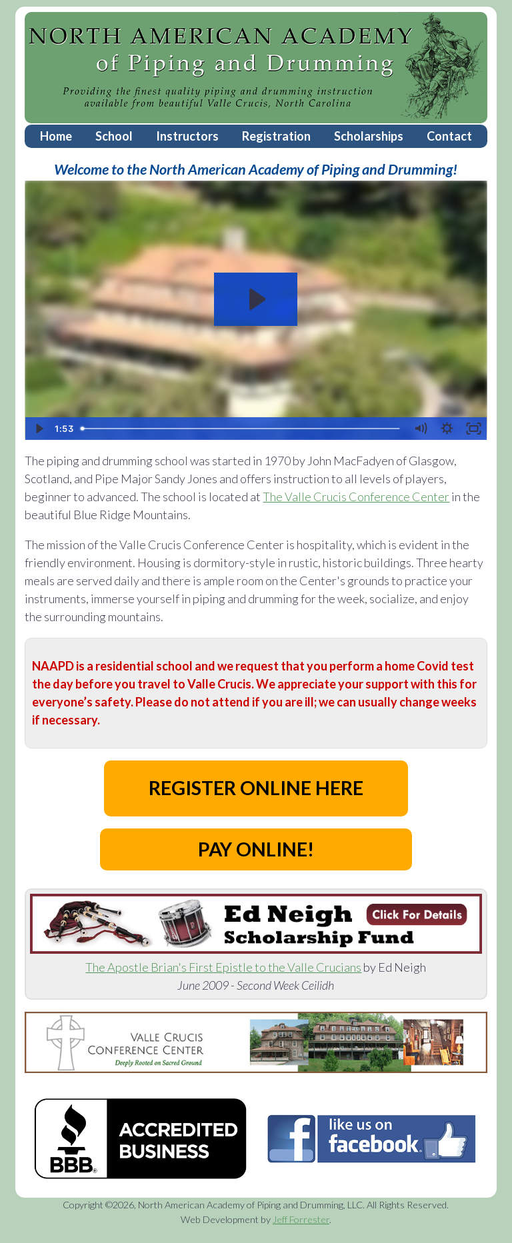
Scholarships (368, 136)
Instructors (187, 136)
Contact (449, 136)
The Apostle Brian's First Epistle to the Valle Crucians (223, 967)
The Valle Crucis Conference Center (356, 496)
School (114, 136)
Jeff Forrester (301, 1219)
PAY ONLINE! (256, 849)
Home (56, 136)
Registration (276, 136)
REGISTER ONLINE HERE (256, 787)
